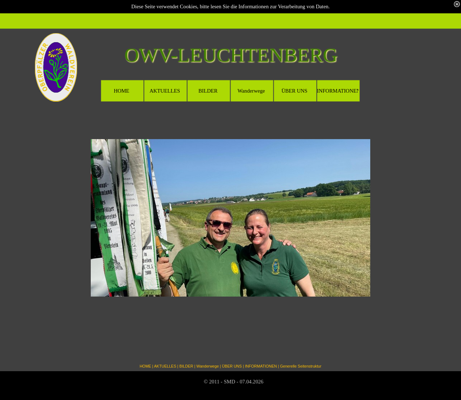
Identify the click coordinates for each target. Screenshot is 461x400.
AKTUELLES (165, 366)
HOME (145, 366)
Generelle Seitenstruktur (300, 366)
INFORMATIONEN (261, 366)
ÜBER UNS (232, 366)
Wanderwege (207, 366)
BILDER (186, 366)
